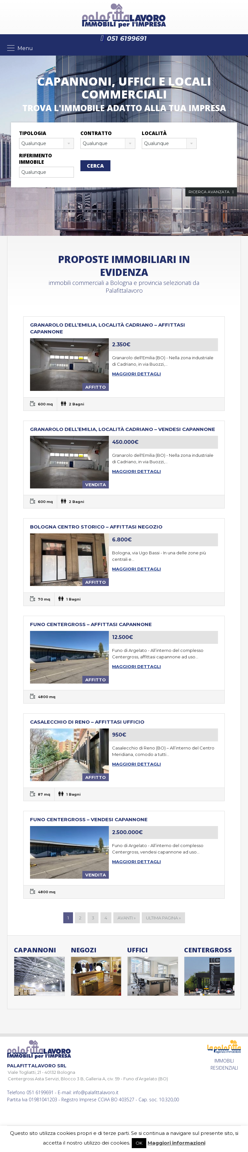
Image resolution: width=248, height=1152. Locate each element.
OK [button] (139, 1143)
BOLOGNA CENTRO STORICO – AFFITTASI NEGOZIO (96, 527)
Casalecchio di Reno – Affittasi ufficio (87, 722)
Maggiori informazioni (176, 1143)
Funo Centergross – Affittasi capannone (91, 624)
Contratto (96, 133)
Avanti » (127, 917)
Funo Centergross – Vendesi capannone (89, 819)
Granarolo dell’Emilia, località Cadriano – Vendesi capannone (122, 429)
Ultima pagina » (163, 917)
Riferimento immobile (35, 158)
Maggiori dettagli (136, 373)
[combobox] (46, 143)
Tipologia (32, 133)
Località (154, 133)
